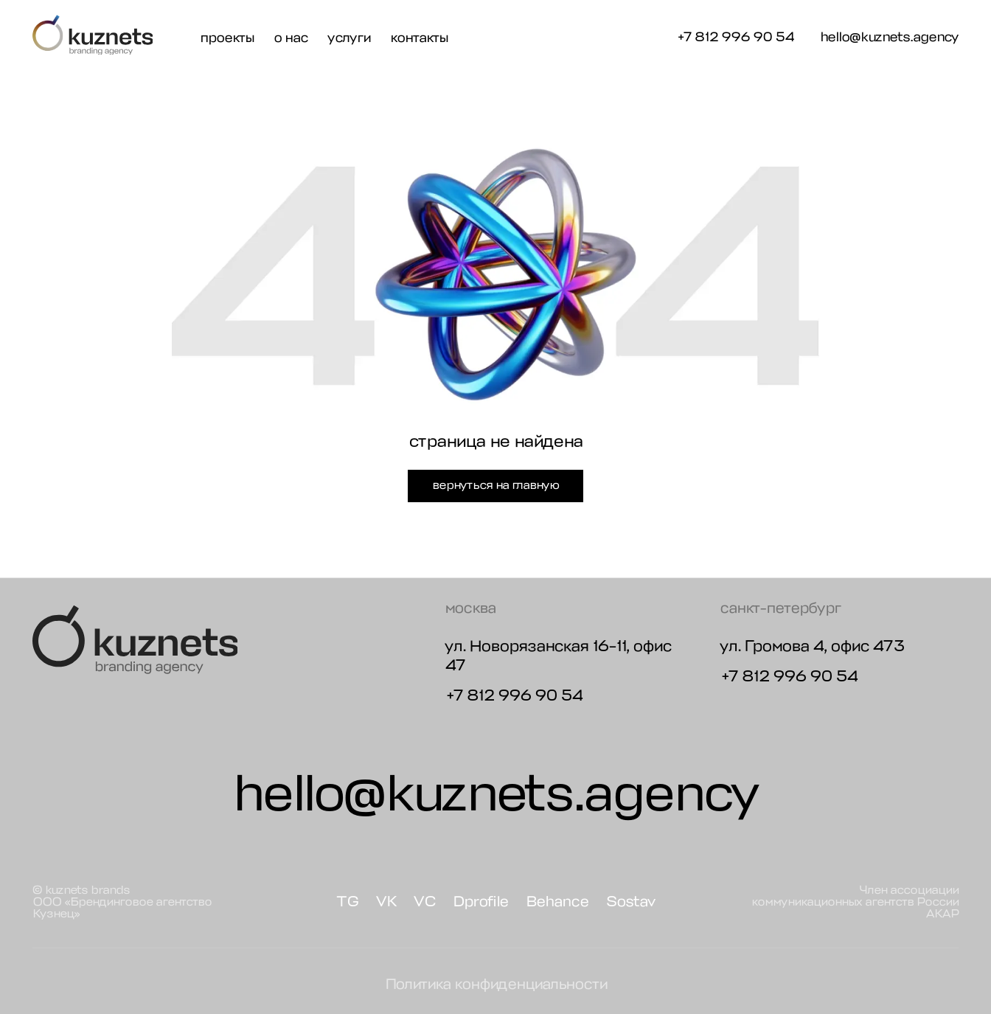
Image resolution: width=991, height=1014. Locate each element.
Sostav (631, 902)
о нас (290, 37)
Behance (557, 902)
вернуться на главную (495, 485)
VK (386, 902)
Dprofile (480, 902)
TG (347, 902)
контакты (419, 37)
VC (424, 902)
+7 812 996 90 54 (735, 37)
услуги (348, 37)
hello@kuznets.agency (889, 37)
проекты (227, 37)
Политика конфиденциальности (496, 984)
